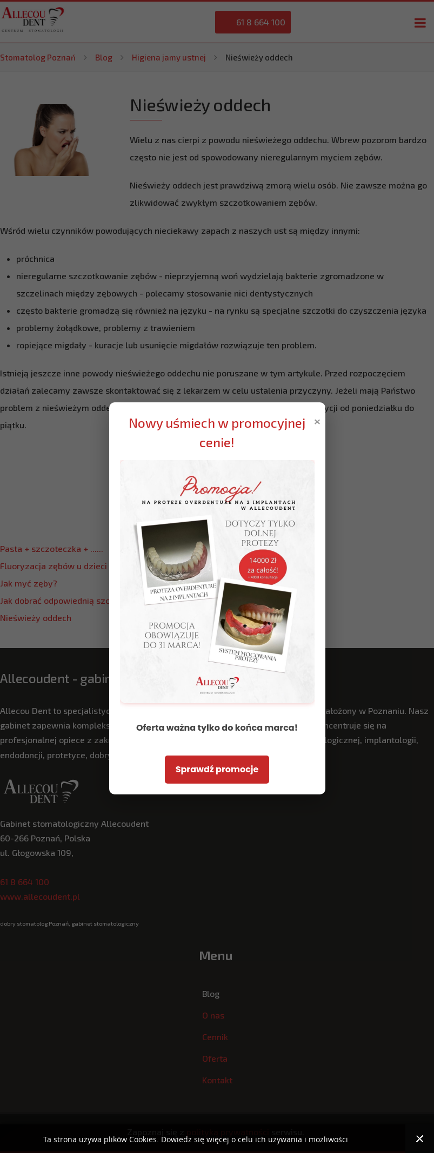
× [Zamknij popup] (317, 420)
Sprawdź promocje (217, 769)
